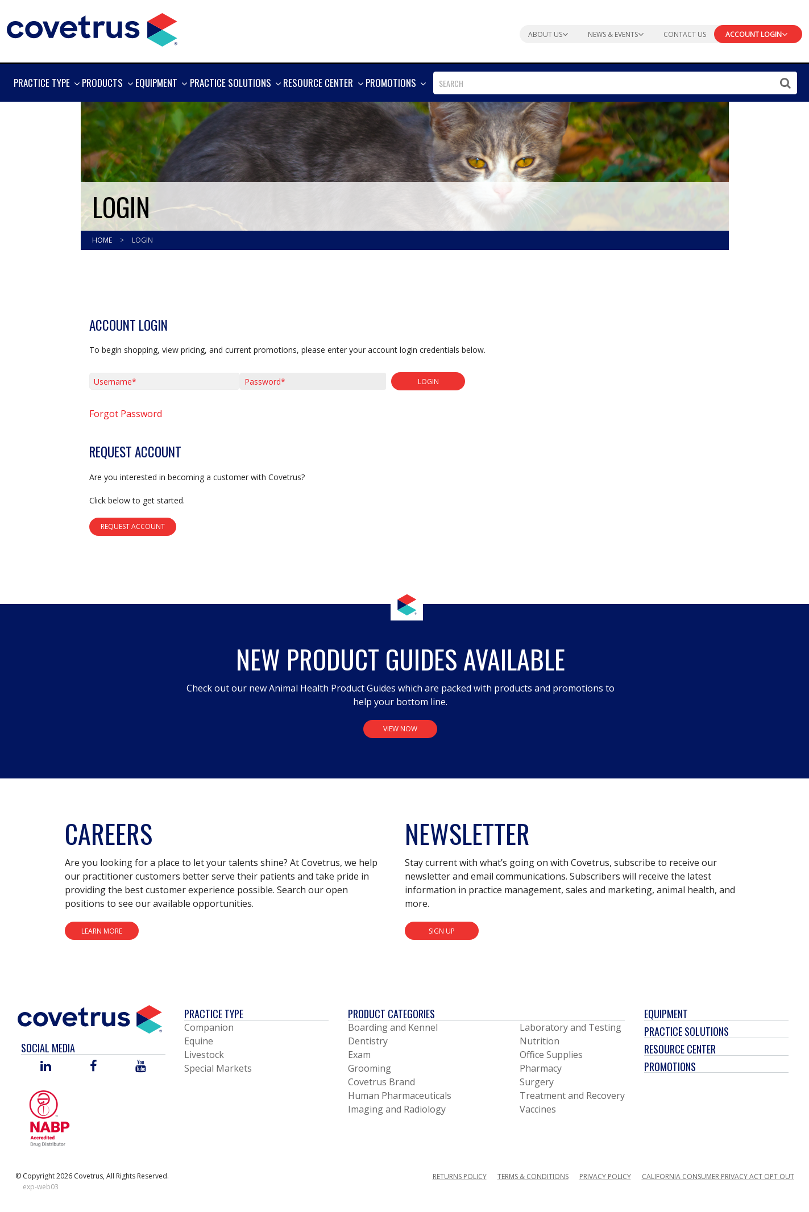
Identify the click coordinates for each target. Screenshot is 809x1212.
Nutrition (539, 1041)
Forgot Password (125, 413)
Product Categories (391, 1013)
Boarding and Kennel (393, 1027)
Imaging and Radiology (397, 1109)
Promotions (670, 1066)
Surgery (537, 1082)
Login (142, 240)
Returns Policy (460, 1176)
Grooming (369, 1068)
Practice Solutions (686, 1031)
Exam (359, 1054)
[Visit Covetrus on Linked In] (45, 1066)
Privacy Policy (605, 1176)
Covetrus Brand (381, 1082)
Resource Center (680, 1049)
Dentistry (368, 1041)
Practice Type (213, 1013)
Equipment (666, 1013)
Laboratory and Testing (570, 1027)
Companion (209, 1027)
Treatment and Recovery (572, 1095)
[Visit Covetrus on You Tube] (140, 1066)
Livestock (204, 1054)
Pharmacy (541, 1068)
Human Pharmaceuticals (399, 1095)
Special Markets (218, 1068)
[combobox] (615, 83)
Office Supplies (551, 1054)
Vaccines (538, 1109)
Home (103, 240)
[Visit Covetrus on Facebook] (93, 1066)
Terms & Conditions (533, 1176)
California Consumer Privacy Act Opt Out (718, 1176)
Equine (198, 1041)
